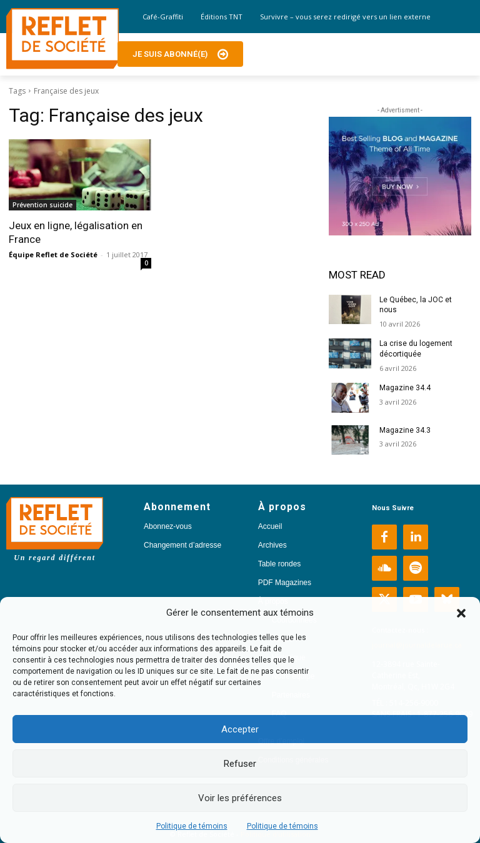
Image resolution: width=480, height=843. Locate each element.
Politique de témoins (192, 826)
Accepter (240, 729)
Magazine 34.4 (405, 387)
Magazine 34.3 (405, 430)
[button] (461, 613)
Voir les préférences (240, 798)
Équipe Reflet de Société (53, 254)
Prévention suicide (42, 204)
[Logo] (62, 38)
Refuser (240, 763)
